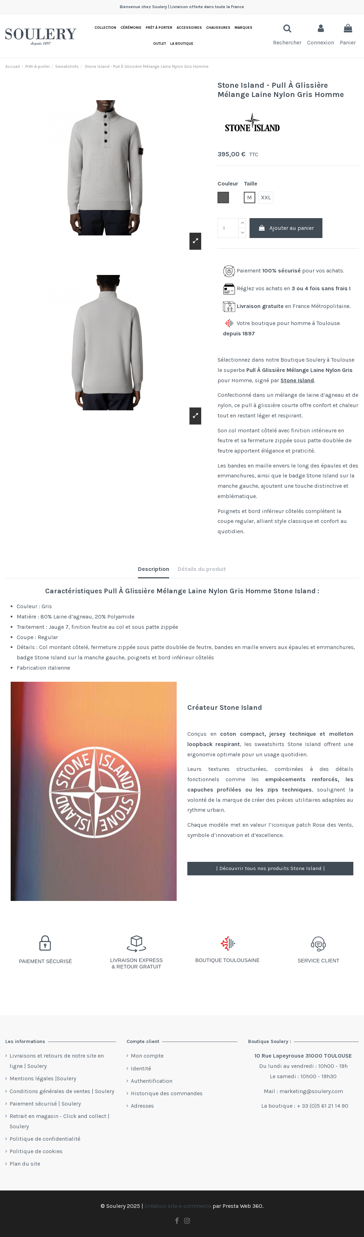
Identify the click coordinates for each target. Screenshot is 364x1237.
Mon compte (147, 1055)
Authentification (151, 1080)
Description (153, 569)
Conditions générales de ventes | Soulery (62, 1091)
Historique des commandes (167, 1093)
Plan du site (25, 1163)
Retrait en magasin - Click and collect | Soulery (59, 1121)
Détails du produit (202, 569)
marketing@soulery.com (311, 1091)
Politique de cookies (36, 1151)
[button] (182, 44)
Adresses (142, 1105)
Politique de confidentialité (45, 1138)
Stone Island (297, 380)
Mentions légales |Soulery (43, 1078)
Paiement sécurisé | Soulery (45, 1103)
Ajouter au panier (286, 228)
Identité (141, 1068)
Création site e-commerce (178, 1206)
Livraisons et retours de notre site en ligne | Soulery (57, 1060)
